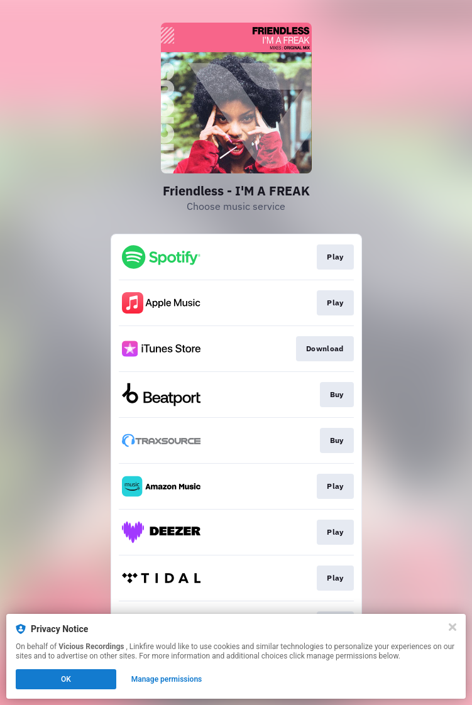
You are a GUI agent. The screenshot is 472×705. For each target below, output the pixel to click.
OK (66, 679)
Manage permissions (166, 679)
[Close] (452, 627)
